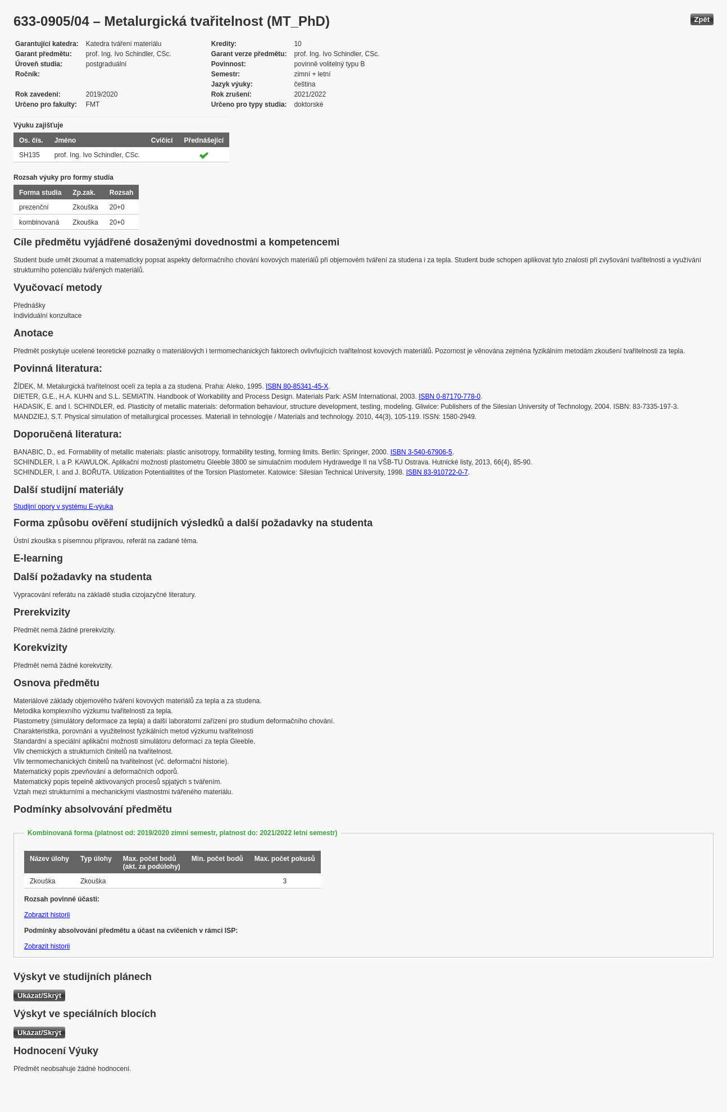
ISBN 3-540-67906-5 (421, 452)
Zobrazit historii (47, 915)
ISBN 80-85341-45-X (297, 386)
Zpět (702, 19)
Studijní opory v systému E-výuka (63, 507)
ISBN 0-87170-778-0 (449, 396)
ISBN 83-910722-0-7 (437, 472)
